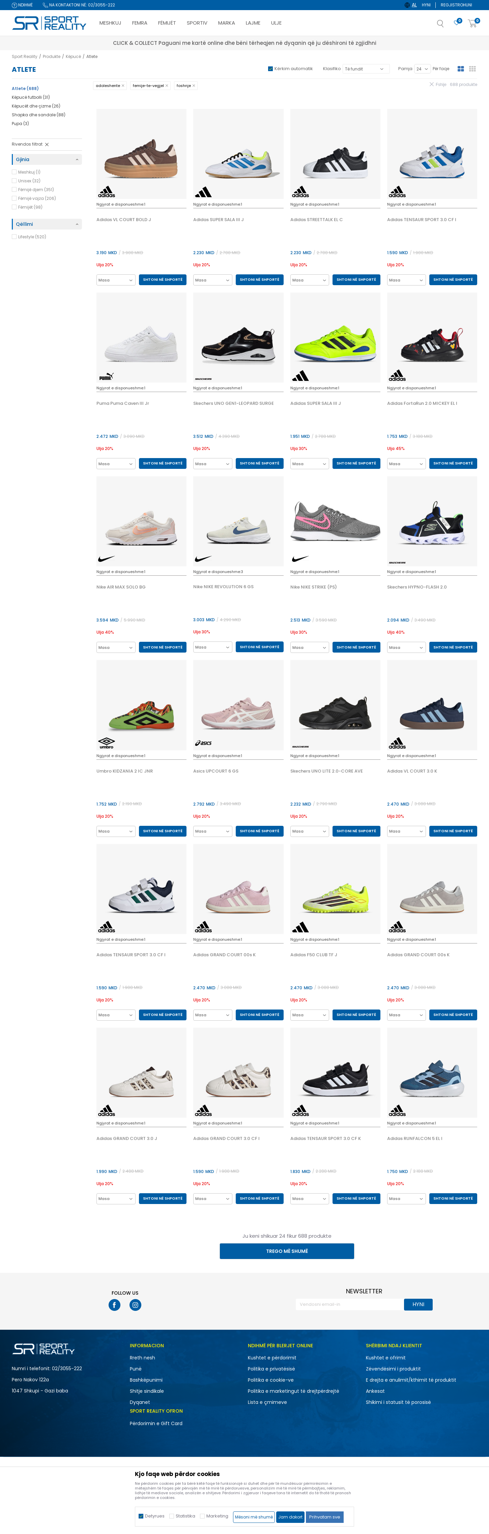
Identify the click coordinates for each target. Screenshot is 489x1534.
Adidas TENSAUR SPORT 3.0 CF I (421, 220)
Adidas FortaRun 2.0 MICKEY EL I (422, 403)
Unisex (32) (29, 181)
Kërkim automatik (294, 68)
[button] (447, 26)
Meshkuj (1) (29, 172)
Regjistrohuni (456, 5)
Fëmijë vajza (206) (37, 198)
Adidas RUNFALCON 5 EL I (414, 1139)
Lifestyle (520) (32, 237)
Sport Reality (24, 56)
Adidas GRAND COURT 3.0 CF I (226, 1139)
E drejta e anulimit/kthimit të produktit (411, 1380)
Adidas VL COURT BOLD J (123, 220)
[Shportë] (472, 23)
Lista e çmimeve (267, 1402)
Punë (136, 1368)
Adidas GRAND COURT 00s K (224, 955)
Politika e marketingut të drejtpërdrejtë (293, 1391)
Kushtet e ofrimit (386, 1357)
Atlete (25, 88)
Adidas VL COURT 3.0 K (412, 771)
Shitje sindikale (147, 1391)
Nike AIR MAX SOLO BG (121, 587)
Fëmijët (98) (30, 207)
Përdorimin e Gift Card (156, 1423)
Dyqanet (140, 1402)
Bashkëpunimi (146, 1380)
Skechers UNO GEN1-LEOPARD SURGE (233, 403)
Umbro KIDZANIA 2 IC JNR (124, 771)
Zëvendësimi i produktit (393, 1368)
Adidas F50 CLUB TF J (313, 955)
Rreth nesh (142, 1357)
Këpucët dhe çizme (36, 106)
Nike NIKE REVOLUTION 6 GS (223, 587)
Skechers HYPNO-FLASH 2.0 (417, 587)
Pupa (20, 123)
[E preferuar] (456, 23)
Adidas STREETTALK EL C (316, 220)
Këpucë (73, 56)
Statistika (185, 1516)
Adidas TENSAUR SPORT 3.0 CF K (325, 1139)
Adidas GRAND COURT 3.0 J (126, 1139)
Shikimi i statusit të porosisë (398, 1402)
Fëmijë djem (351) (36, 189)
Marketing (217, 1516)
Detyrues (155, 1516)
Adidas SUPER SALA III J (218, 220)
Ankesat (375, 1391)
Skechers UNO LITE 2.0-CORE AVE (326, 771)
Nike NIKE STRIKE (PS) (313, 587)
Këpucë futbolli (31, 97)
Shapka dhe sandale (38, 115)
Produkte (51, 56)
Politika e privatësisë (271, 1368)
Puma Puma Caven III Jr (122, 403)
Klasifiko (332, 68)
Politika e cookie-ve (271, 1380)
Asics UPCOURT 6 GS (215, 771)
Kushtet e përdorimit (272, 1357)
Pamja (405, 68)
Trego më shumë (287, 1251)
